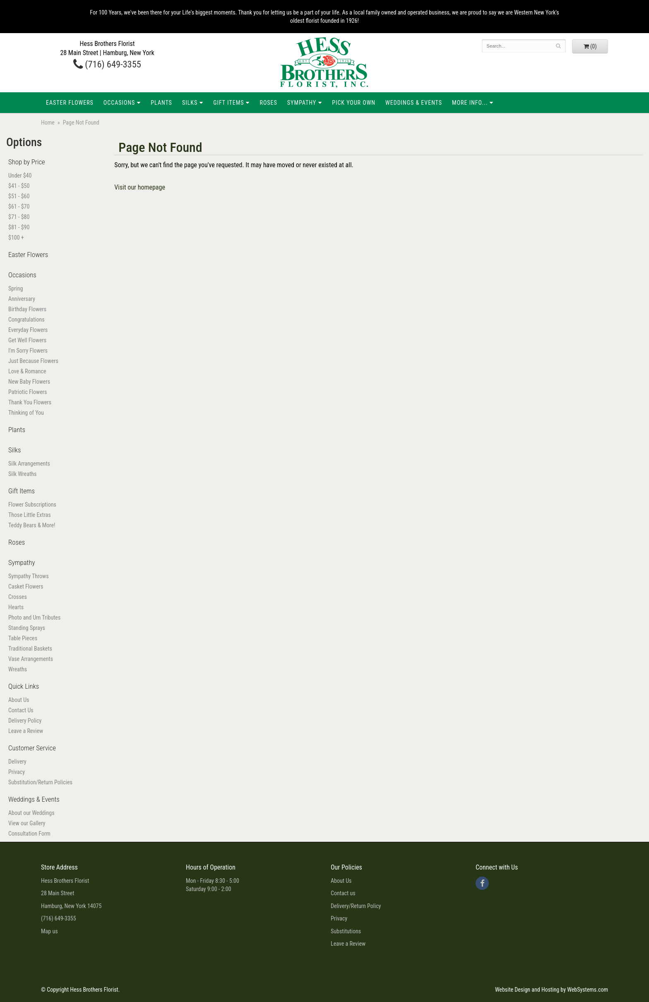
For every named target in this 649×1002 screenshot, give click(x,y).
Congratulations (26, 319)
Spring (15, 288)
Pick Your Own (353, 102)
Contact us (343, 893)
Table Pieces (22, 638)
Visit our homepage (139, 187)
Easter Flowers (70, 102)
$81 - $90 (18, 227)
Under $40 (19, 175)
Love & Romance (27, 371)
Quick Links (23, 686)
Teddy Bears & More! (31, 525)
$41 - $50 (18, 186)
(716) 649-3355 (107, 64)
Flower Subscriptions (32, 504)
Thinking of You (26, 412)
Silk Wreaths (22, 474)
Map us (49, 931)
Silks (189, 102)
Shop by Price (26, 162)
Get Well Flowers (27, 340)
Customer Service (32, 748)
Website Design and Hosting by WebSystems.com (551, 989)
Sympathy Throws (28, 576)
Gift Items (228, 102)
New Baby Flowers (29, 381)
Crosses (17, 597)
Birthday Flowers (27, 309)
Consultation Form (29, 833)
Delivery (17, 761)
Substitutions (346, 931)
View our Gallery (26, 823)
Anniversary (21, 299)
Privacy (16, 772)
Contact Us (21, 710)
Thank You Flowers (29, 402)
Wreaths (17, 669)
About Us (18, 700)
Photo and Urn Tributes (34, 617)
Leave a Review (25, 731)
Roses (268, 102)
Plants (161, 102)
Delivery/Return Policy (356, 906)
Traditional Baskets (30, 648)
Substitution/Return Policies (40, 782)
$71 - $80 (18, 217)
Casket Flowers (25, 586)
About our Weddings (31, 813)
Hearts (16, 607)
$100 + (16, 237)
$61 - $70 (18, 206)
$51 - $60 (18, 196)
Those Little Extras (29, 515)
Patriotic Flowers (27, 392)
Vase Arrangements (30, 659)
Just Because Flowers (33, 361)
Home (48, 122)
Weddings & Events (413, 102)
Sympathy (301, 102)
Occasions (119, 102)
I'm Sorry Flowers (28, 350)
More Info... (470, 102)
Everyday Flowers (28, 330)
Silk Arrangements (29, 463)
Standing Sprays (26, 628)
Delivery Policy (24, 720)
